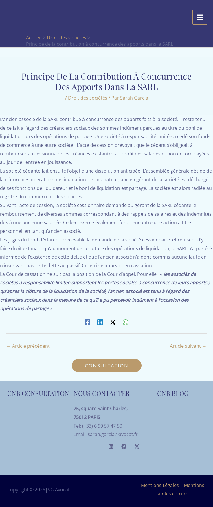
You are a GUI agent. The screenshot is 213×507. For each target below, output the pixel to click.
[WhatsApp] (125, 322)
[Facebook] (87, 322)
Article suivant (188, 346)
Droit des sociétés (87, 98)
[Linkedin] (100, 322)
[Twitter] (136, 446)
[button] (107, 365)
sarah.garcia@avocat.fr (113, 434)
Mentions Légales (160, 485)
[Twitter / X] (113, 322)
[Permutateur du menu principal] (199, 17)
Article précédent (28, 346)
